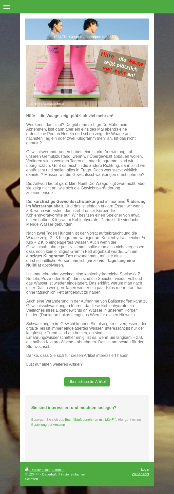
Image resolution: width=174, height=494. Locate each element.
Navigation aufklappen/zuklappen (87, 6)
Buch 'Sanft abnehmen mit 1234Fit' (90, 419)
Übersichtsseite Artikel (87, 381)
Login (145, 469)
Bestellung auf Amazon (48, 425)
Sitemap (58, 470)
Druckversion (38, 470)
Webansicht (140, 474)
